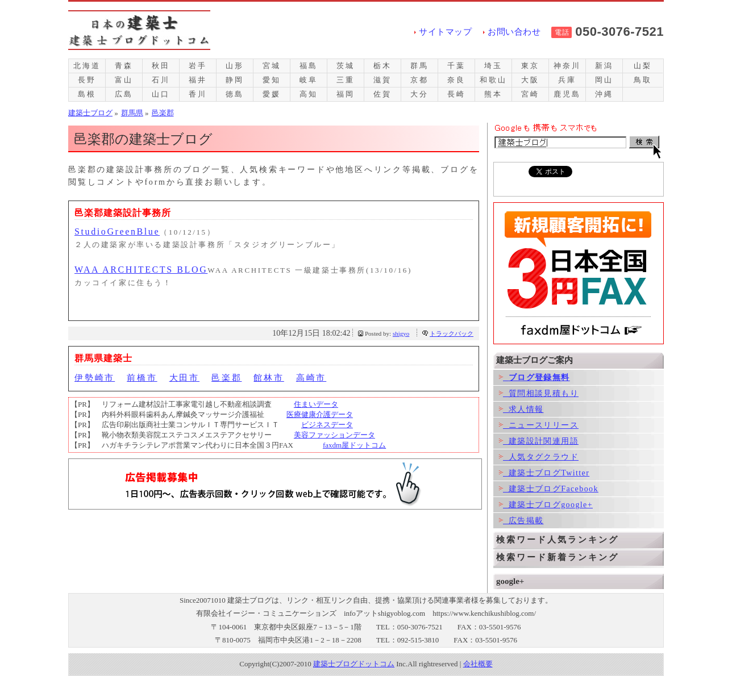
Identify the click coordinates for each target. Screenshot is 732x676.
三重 (345, 80)
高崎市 (311, 377)
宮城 (272, 65)
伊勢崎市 (94, 377)
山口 (161, 94)
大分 (419, 94)
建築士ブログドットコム (353, 664)
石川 (161, 80)
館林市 (268, 377)
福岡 (345, 94)
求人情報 (521, 409)
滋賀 (382, 80)
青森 (124, 65)
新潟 (604, 65)
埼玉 (493, 65)
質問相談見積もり (539, 393)
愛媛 (272, 94)
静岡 (235, 80)
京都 (419, 80)
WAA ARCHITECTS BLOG (140, 269)
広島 (124, 94)
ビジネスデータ (327, 424)
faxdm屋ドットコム (354, 445)
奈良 (456, 80)
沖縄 (604, 94)
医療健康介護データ (319, 414)
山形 (235, 65)
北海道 (86, 65)
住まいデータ (316, 404)
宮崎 (530, 94)
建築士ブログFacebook (548, 489)
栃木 (382, 65)
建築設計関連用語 (539, 441)
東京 (530, 65)
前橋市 (142, 377)
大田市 (184, 377)
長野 (87, 80)
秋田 (161, 65)
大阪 (530, 80)
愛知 (272, 80)
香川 (198, 94)
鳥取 (643, 80)
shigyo (401, 333)
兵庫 (567, 80)
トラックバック (451, 333)
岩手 (198, 65)
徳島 (235, 94)
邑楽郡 (226, 377)
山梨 (643, 65)
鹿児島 (567, 94)
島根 (87, 94)
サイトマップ (445, 31)
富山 (124, 80)
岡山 (604, 80)
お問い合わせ (514, 31)
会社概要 (478, 664)
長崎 (456, 94)
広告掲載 (521, 520)
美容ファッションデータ (334, 435)
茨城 (345, 65)
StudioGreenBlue (117, 231)
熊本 (493, 94)
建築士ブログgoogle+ (546, 504)
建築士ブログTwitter (544, 473)
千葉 (456, 65)
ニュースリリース (539, 425)
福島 (309, 65)
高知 (309, 94)
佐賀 (382, 94)
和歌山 (493, 80)
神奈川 (567, 65)
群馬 (419, 65)
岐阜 (309, 80)
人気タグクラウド (539, 457)
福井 (198, 80)
